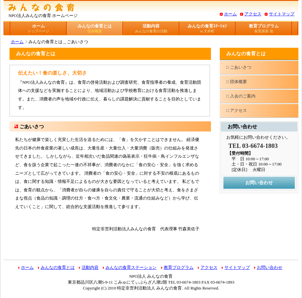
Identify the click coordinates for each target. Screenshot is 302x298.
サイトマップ (281, 14)
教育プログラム (263, 28)
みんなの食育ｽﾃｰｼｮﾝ (207, 28)
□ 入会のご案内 (240, 96)
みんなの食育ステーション (131, 267)
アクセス (252, 14)
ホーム (230, 14)
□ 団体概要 (236, 81)
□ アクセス (236, 110)
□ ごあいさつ (238, 67)
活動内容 (151, 28)
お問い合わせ (259, 182)
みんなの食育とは (94, 28)
